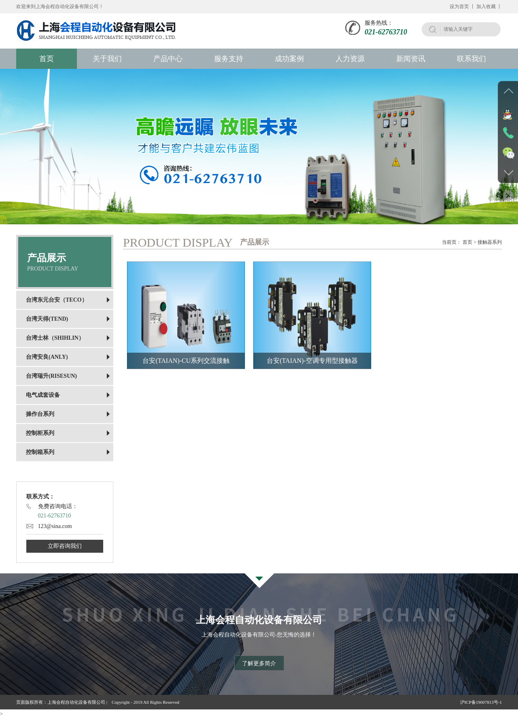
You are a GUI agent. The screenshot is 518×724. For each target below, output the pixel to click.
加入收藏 (486, 6)
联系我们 (471, 59)
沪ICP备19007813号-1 (481, 702)
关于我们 (107, 59)
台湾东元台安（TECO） (56, 300)
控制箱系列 (40, 452)
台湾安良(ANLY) (47, 357)
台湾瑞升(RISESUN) (51, 376)
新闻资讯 (410, 59)
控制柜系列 (40, 433)
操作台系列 (40, 414)
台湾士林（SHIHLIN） (55, 338)
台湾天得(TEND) (47, 319)
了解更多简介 (259, 663)
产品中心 (168, 59)
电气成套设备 (43, 395)
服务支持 (228, 59)
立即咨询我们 (65, 546)
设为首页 (459, 6)
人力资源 (350, 59)
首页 (46, 59)
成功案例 (289, 59)
